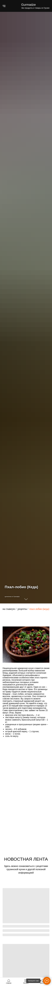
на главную (9, 608)
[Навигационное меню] (4, 6)
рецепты (22, 608)
